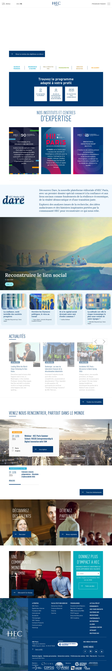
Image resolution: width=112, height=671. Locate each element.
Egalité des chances (38, 608)
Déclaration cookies (63, 655)
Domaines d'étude (56, 605)
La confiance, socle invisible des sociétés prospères (13, 313)
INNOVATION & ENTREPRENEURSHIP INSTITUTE (88, 143)
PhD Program (74, 613)
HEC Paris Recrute (96, 609)
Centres (53, 613)
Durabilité (35, 615)
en (18, 4)
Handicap (35, 627)
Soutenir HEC (94, 612)
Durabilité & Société (9, 296)
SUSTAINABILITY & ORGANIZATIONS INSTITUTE (24, 143)
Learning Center (96, 627)
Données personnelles (50, 655)
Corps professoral (56, 608)
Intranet (93, 630)
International (36, 613)
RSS (87, 655)
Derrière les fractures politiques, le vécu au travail (41, 313)
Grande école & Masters (77, 605)
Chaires (53, 610)
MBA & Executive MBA (77, 610)
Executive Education (76, 615)
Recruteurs (94, 615)
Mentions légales (37, 655)
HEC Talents (36, 620)
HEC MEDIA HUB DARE (90, 641)
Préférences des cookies (78, 655)
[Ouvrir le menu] (6, 4)
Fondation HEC (36, 610)
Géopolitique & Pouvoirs (10, 299)
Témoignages (36, 617)
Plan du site (93, 655)
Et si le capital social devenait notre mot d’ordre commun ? (68, 313)
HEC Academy (74, 617)
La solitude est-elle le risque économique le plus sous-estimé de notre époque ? (97, 314)
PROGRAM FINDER (101, 4)
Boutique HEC (94, 633)
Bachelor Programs (76, 608)
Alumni (92, 624)
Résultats (12, 480)
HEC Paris (35, 605)
